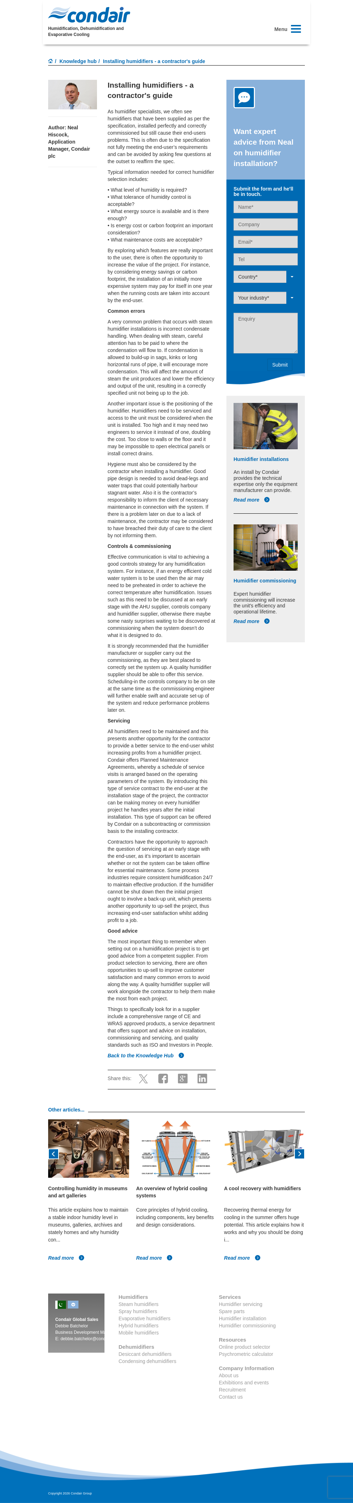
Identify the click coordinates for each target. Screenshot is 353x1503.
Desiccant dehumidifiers (145, 1354)
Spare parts (232, 1311)
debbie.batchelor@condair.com (90, 1338)
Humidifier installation (242, 1318)
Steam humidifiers (139, 1304)
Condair (89, 14)
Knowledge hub (78, 61)
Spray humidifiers (138, 1311)
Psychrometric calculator (246, 1354)
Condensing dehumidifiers (147, 1361)
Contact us (231, 1397)
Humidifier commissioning (247, 1325)
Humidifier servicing (240, 1304)
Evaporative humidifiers (145, 1318)
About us (229, 1375)
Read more (252, 500)
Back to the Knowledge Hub (146, 1055)
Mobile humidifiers (139, 1333)
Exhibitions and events (244, 1382)
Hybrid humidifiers (139, 1325)
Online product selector (244, 1347)
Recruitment (232, 1390)
